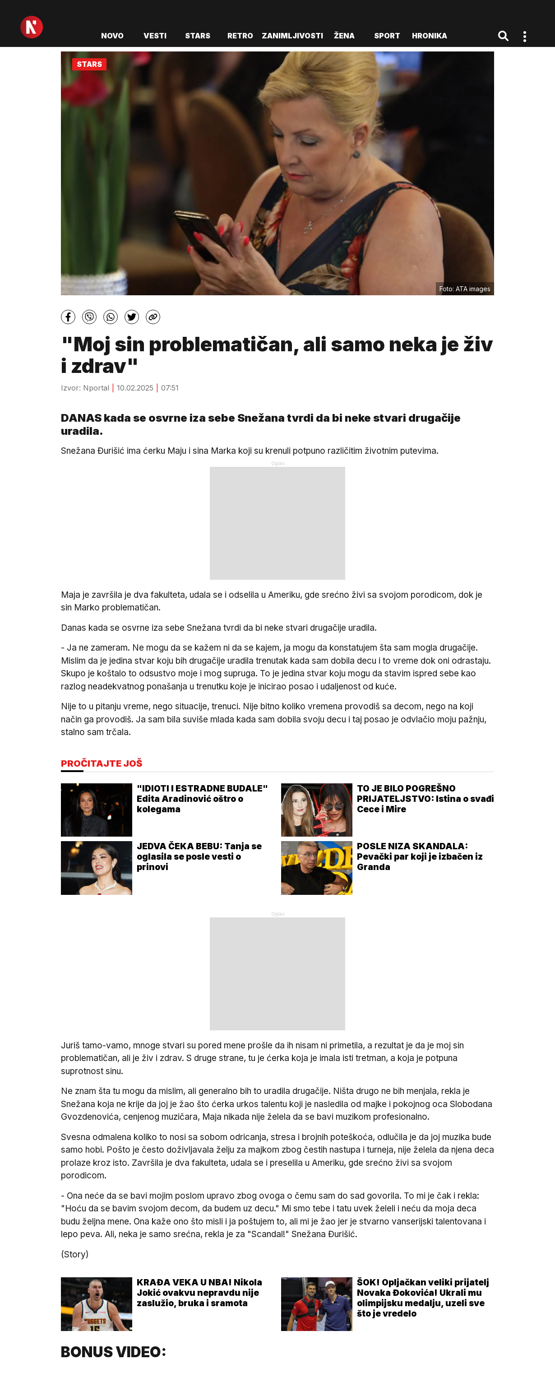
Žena (344, 35)
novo (112, 35)
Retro (240, 35)
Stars (197, 35)
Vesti (154, 35)
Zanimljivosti (292, 35)
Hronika (429, 35)
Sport (387, 35)
